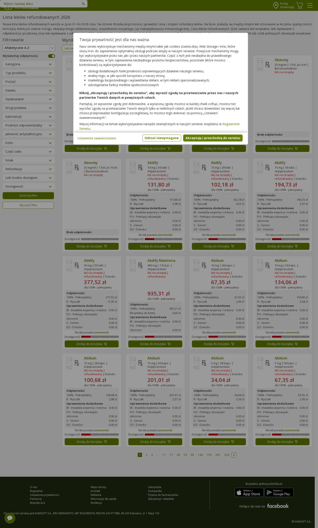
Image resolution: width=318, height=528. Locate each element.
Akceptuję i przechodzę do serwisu (213, 138)
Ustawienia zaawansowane (97, 138)
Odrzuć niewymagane (162, 138)
